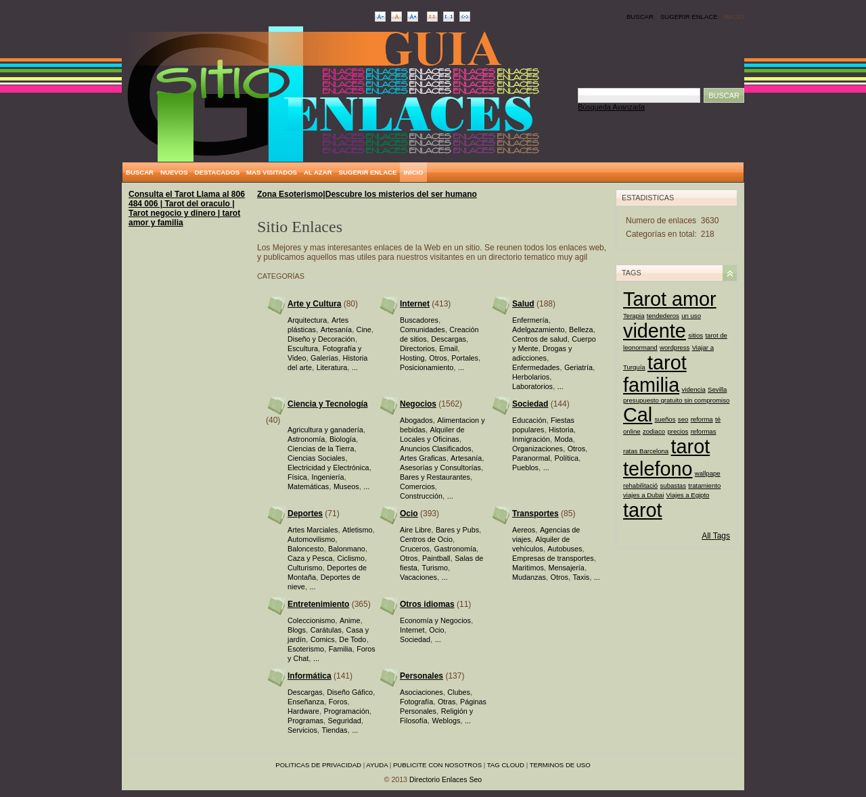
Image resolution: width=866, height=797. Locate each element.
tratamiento (704, 485)
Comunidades (422, 329)
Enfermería (530, 320)
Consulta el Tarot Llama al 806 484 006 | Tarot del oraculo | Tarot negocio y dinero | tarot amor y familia (187, 208)
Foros (338, 702)
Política (566, 458)
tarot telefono (666, 458)
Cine (364, 329)
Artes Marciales (313, 530)
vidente (654, 331)
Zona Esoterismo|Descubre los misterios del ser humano (367, 194)
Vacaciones (418, 577)
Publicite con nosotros (437, 765)
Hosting (412, 358)
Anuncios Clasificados (436, 449)
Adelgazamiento (538, 329)
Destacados (217, 172)
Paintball (436, 558)
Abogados (416, 420)
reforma (702, 419)
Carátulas (326, 630)
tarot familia (655, 374)
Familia (340, 649)
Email (448, 348)
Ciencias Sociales (316, 458)
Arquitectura (307, 320)
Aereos (523, 530)
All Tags (716, 536)
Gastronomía (455, 549)
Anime (350, 620)
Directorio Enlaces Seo (445, 779)
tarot (642, 510)
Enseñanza (306, 702)
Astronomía (306, 439)
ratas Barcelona (645, 451)
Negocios (418, 404)
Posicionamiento (426, 367)
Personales (421, 676)
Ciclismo (351, 558)
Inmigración (531, 439)
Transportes (535, 513)
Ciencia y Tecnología (327, 404)
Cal (637, 415)
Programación (346, 711)
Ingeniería (327, 477)
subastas (673, 485)
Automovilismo (311, 539)
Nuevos (174, 172)
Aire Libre (415, 530)
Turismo (434, 568)
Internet (415, 304)
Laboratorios (532, 386)
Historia (561, 430)
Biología (342, 439)
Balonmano (346, 549)
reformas (703, 431)
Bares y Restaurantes (435, 477)
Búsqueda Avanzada (611, 107)
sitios (695, 335)
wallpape (708, 473)
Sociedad (530, 404)
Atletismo (357, 530)
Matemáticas (308, 486)
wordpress (674, 347)
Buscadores (419, 320)
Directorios (417, 348)
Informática (310, 676)
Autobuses (564, 549)
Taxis (581, 577)
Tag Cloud (505, 765)
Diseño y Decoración (321, 339)
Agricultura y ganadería (325, 430)
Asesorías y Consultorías (440, 467)
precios (677, 431)
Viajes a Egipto (688, 495)
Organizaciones (537, 449)
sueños (665, 419)
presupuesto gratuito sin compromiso (676, 400)
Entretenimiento (318, 604)
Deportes (305, 513)
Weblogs (446, 720)
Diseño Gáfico (350, 692)
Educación (529, 420)
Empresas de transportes (553, 558)
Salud (523, 304)
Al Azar (318, 172)
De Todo (352, 639)
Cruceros (415, 549)
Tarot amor (669, 299)
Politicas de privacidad (318, 765)
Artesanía (336, 329)
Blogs (297, 630)
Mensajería (566, 568)
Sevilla (717, 389)
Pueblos (525, 467)
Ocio (409, 513)
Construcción (421, 496)
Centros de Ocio (426, 539)
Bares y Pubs (457, 530)
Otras (446, 702)
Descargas (448, 339)
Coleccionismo (311, 620)
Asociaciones (421, 692)
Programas (305, 720)
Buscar (640, 16)
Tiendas (334, 730)
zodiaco (654, 431)
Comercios (417, 486)
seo (683, 419)
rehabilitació (640, 485)
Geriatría (578, 367)
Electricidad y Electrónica (328, 467)
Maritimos (528, 568)
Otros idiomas (427, 604)
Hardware (303, 711)
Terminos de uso (560, 765)
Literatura (332, 367)
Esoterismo (306, 649)
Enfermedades (536, 367)
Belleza (581, 329)
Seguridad (344, 720)
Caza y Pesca (310, 558)
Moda (563, 439)
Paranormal (531, 458)
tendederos (663, 315)
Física (297, 477)
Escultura (303, 348)
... (355, 367)
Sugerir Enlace (689, 16)
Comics (323, 639)
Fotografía (416, 702)
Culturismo (305, 568)
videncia (694, 389)
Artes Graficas (423, 458)
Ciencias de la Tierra (321, 449)
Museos (346, 486)
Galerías (324, 358)
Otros (438, 358)
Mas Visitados (271, 172)
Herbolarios (530, 377)
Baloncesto (305, 549)
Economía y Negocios (435, 620)
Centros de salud (540, 339)
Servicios (302, 730)
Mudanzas (529, 577)
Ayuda (377, 765)
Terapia (633, 315)
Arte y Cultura (314, 304)
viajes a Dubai (643, 495)
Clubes (458, 692)
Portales (464, 358)
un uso (691, 315)
